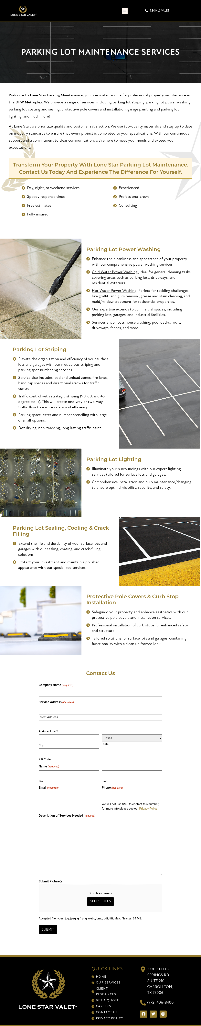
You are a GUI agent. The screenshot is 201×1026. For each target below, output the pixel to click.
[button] (125, 11)
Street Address (48, 715)
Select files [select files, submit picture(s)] (100, 897)
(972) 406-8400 (160, 997)
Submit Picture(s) (51, 876)
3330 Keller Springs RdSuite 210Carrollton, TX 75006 (160, 975)
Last (104, 777)
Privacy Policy (148, 803)
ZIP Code (45, 755)
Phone (112, 783)
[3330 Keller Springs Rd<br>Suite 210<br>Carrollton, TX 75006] (143, 964)
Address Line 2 (48, 729)
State (105, 742)
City (41, 742)
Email (48, 783)
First (42, 777)
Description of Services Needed (67, 810)
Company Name (56, 685)
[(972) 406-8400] (143, 997)
